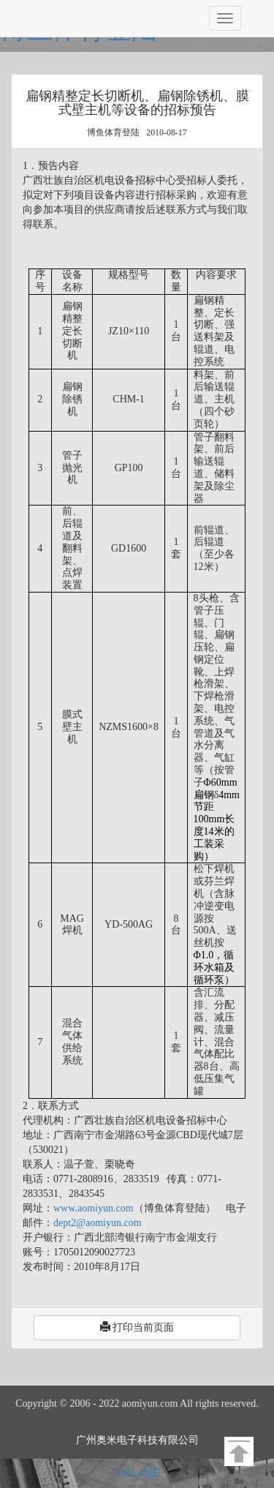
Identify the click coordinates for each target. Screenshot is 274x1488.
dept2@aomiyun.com (97, 1222)
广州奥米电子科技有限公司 (137, 1440)
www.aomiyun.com (93, 1208)
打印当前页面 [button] (137, 1327)
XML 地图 (136, 1473)
